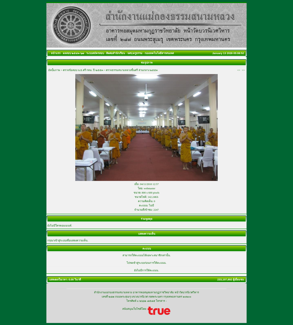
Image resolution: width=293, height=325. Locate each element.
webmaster (149, 188)
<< (238, 70)
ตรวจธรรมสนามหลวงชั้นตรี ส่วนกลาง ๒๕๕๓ (132, 70)
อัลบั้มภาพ (54, 70)
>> (243, 70)
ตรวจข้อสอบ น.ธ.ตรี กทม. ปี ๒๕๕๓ (83, 70)
